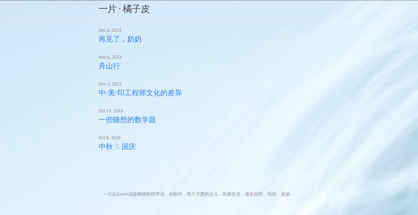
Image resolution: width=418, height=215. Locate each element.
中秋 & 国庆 (117, 146)
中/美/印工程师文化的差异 (140, 92)
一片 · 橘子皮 (124, 8)
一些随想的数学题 (127, 119)
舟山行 (109, 65)
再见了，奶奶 (120, 39)
